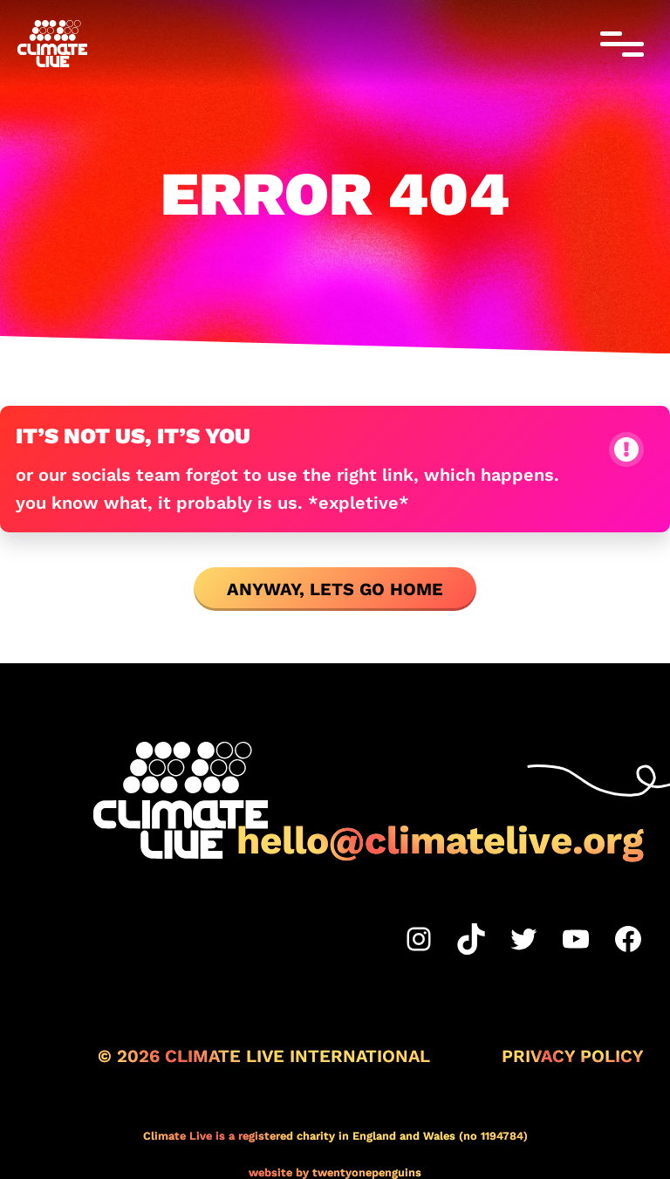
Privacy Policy (573, 1055)
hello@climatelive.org (440, 840)
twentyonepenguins (366, 1172)
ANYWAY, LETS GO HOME (335, 589)
